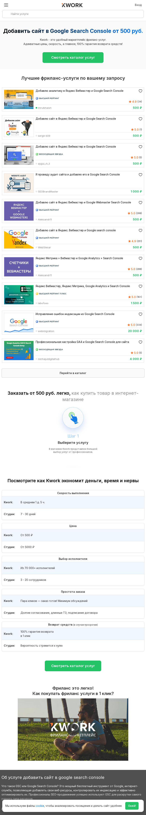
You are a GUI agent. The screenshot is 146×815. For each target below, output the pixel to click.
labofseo (43, 303)
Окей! (132, 805)
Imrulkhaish (44, 108)
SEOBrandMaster (48, 191)
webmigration (46, 331)
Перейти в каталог (73, 373)
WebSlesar (44, 247)
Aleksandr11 (45, 219)
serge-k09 (44, 135)
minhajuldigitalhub (48, 359)
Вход (138, 4)
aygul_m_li (44, 163)
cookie (40, 805)
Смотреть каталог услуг (73, 57)
